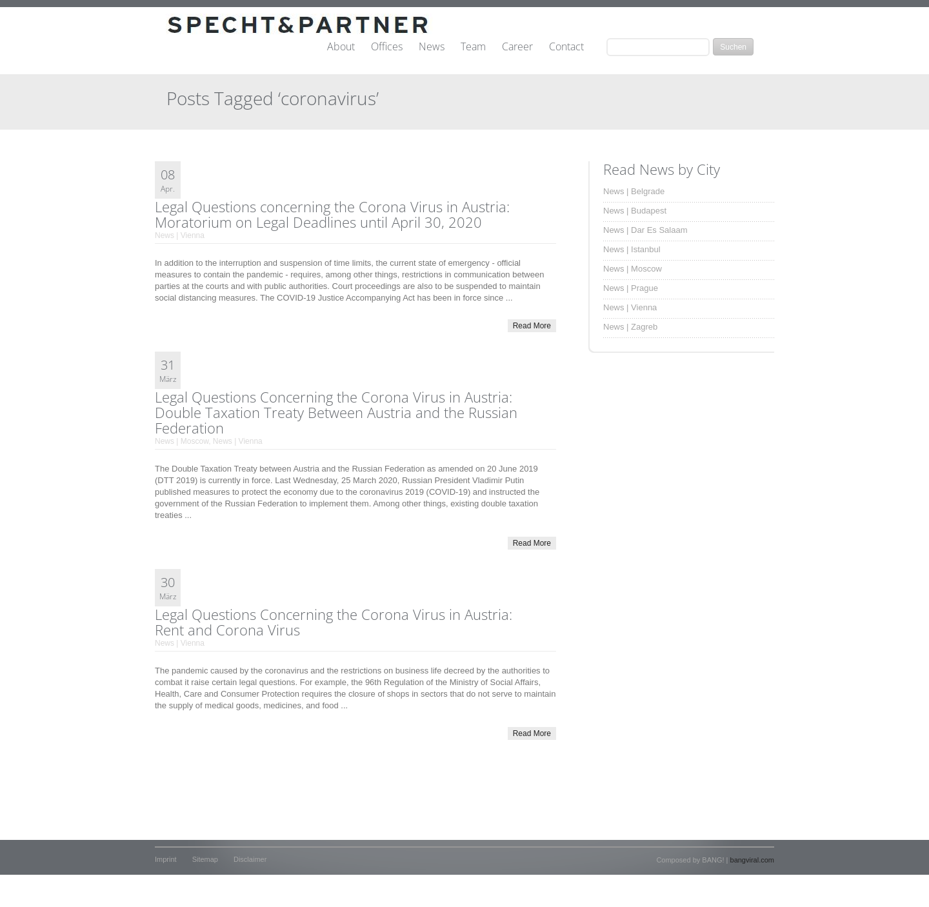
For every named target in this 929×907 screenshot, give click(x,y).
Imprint (166, 859)
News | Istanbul (632, 249)
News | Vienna (180, 235)
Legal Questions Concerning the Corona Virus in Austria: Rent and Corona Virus (333, 621)
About (341, 47)
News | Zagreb (630, 327)
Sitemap (205, 859)
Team (473, 47)
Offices (387, 47)
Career (517, 47)
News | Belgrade (633, 191)
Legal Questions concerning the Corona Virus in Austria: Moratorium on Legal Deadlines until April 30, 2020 (332, 214)
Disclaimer (250, 859)
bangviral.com (752, 860)
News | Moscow (181, 441)
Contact (566, 47)
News (432, 47)
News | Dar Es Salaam (645, 230)
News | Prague (630, 288)
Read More (532, 325)
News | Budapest (634, 210)
